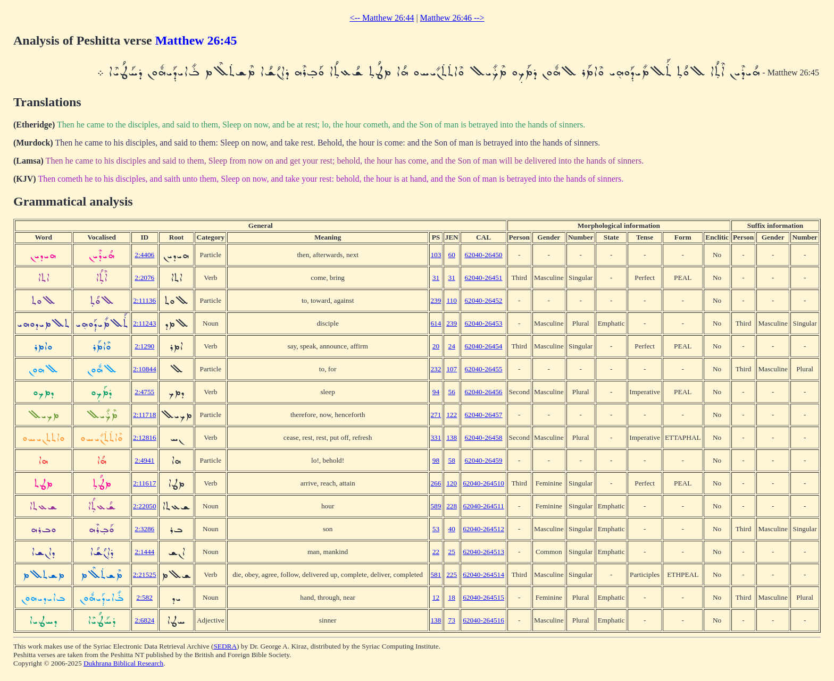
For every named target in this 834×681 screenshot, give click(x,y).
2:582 (145, 597)
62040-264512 (483, 529)
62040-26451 (483, 278)
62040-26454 (483, 346)
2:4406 (144, 255)
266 (435, 483)
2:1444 (144, 552)
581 (435, 574)
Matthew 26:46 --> (452, 17)
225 (451, 574)
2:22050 (144, 506)
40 (451, 529)
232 (435, 369)
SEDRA (225, 646)
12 (435, 597)
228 (451, 506)
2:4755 (144, 392)
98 (435, 460)
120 (451, 483)
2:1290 (144, 346)
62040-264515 (483, 597)
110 (451, 300)
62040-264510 (483, 483)
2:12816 (144, 437)
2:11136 (144, 300)
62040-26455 (483, 369)
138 (451, 437)
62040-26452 (483, 300)
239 (435, 300)
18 (451, 597)
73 (451, 620)
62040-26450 (483, 255)
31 (435, 278)
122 (451, 415)
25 (451, 552)
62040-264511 (483, 506)
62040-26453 (483, 323)
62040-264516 (483, 620)
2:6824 (144, 620)
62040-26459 (483, 460)
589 (435, 506)
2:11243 (144, 323)
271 (435, 415)
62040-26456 (483, 392)
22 (435, 552)
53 (435, 529)
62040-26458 (483, 437)
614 (435, 323)
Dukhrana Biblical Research (123, 663)
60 (451, 255)
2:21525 (144, 574)
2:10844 (144, 369)
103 (435, 255)
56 (451, 392)
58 (451, 460)
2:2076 (144, 278)
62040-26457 (483, 415)
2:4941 (144, 460)
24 (451, 346)
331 (435, 437)
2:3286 (144, 529)
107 (451, 369)
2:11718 (144, 415)
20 (435, 346)
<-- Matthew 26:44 (381, 17)
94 (435, 392)
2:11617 (144, 483)
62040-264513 (483, 552)
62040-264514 (483, 574)
